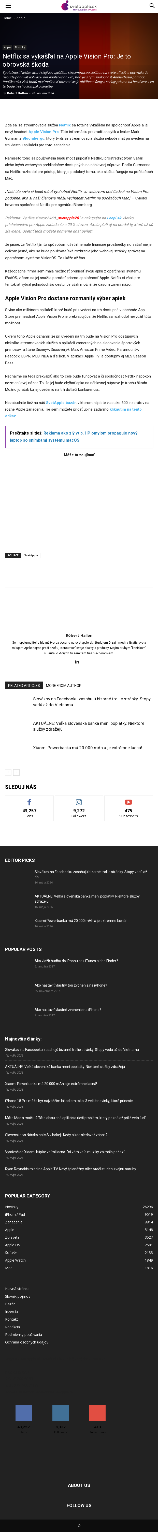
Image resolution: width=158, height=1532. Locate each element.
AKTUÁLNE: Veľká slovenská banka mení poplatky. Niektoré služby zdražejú (65, 1067)
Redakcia (12, 1326)
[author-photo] (79, 628)
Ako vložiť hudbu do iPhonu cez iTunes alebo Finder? (76, 961)
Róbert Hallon (17, 93)
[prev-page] (8, 772)
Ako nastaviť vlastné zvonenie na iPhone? (68, 1010)
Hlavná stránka (17, 1288)
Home (7, 18)
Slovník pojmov (17, 1296)
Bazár (10, 1304)
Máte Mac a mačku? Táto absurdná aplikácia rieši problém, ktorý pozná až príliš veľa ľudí (75, 1118)
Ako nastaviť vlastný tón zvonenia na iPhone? (71, 985)
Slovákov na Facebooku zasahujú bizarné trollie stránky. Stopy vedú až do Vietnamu (72, 1050)
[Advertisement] (79, 502)
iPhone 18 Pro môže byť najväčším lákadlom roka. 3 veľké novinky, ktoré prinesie (69, 1101)
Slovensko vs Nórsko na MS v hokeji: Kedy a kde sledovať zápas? (56, 1135)
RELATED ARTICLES (24, 686)
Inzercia (11, 1311)
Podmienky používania (23, 1334)
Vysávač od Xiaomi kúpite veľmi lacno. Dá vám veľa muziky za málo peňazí (64, 1152)
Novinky (20, 47)
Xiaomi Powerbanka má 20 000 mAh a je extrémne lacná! (87, 747)
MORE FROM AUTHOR (63, 686)
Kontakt (11, 1319)
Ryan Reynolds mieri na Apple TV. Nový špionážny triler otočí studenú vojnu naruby (70, 1169)
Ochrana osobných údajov (26, 1342)
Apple (21, 18)
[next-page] (16, 772)
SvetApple (31, 555)
